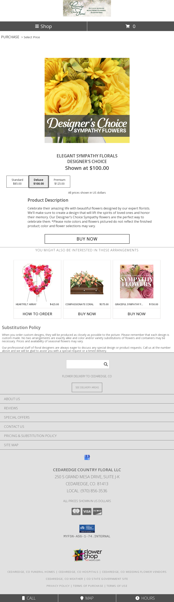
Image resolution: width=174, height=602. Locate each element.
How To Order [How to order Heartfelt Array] (37, 313)
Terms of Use (117, 586)
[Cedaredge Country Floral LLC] (87, 15)
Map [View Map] (87, 598)
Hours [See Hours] (145, 598)
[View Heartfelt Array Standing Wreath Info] (37, 281)
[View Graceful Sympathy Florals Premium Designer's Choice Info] (136, 281)
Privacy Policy (58, 586)
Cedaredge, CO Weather (64, 579)
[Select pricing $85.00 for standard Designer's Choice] (17, 181)
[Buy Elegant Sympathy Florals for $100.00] (87, 239)
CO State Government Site (107, 579)
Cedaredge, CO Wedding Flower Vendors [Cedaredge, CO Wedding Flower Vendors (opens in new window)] (134, 572)
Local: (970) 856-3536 (87, 490)
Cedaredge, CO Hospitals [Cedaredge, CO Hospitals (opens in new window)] (79, 572)
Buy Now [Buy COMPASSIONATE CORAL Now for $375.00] (87, 313)
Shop (43, 26)
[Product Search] (87, 364)
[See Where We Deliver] (87, 387)
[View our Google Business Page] (87, 459)
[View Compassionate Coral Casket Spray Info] (87, 281)
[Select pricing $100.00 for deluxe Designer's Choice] (38, 181)
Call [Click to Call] (29, 598)
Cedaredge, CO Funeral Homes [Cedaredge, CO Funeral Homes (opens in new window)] (31, 572)
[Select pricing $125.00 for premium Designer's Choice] (59, 181)
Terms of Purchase (88, 586)
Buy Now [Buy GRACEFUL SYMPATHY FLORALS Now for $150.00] (137, 313)
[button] (87, 529)
